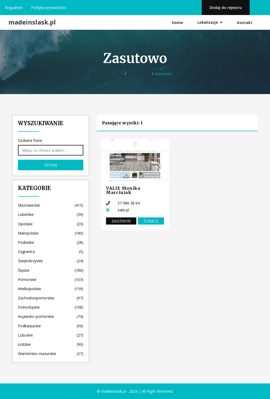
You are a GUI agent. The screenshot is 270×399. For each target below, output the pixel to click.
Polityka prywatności (48, 7)
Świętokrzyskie (50, 260)
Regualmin (14, 7)
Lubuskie (50, 335)
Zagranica (50, 251)
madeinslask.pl (32, 22)
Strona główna (110, 73)
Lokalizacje (209, 22)
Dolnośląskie (50, 307)
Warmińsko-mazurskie (50, 353)
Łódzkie (50, 344)
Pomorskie (50, 279)
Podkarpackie (50, 326)
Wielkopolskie (139, 73)
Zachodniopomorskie (50, 298)
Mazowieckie (50, 205)
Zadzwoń (121, 220)
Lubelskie (50, 214)
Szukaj (50, 164)
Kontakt (244, 22)
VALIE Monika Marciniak (123, 190)
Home (177, 22)
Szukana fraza (30, 140)
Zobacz (150, 220)
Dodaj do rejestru (226, 7)
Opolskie (50, 224)
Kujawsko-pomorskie (50, 316)
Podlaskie (50, 242)
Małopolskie (50, 233)
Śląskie (50, 270)
